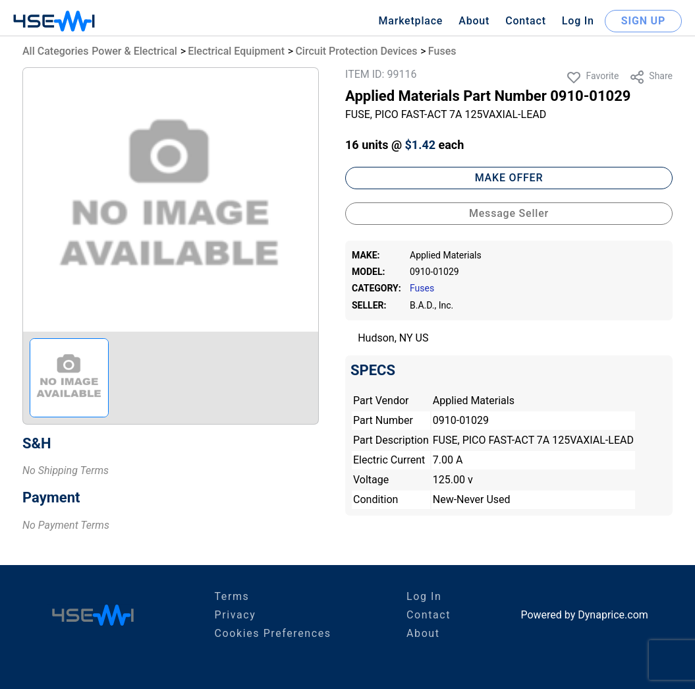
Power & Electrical (134, 51)
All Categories (55, 51)
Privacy (235, 615)
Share (651, 77)
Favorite (592, 77)
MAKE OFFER (509, 177)
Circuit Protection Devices (356, 51)
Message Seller (509, 213)
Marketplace (410, 21)
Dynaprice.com (613, 615)
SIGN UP (643, 21)
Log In (578, 21)
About (474, 21)
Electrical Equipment (236, 51)
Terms (231, 596)
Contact (525, 21)
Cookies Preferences (272, 633)
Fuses (442, 51)
